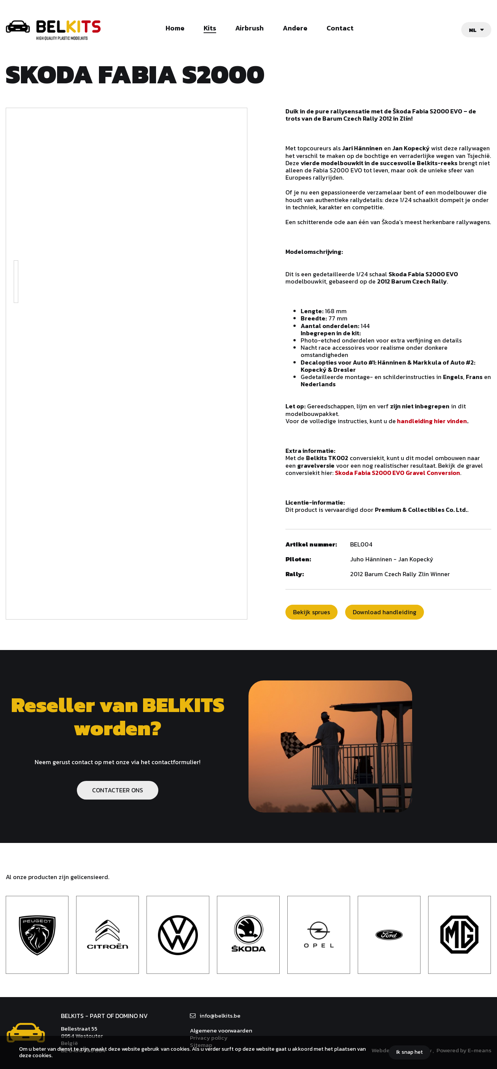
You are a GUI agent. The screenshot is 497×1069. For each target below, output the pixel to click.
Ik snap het (409, 1052)
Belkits (26, 1033)
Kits (210, 28)
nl (472, 29)
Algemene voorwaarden (221, 1030)
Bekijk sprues (311, 612)
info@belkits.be (220, 1015)
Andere (295, 28)
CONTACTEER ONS (117, 790)
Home (175, 28)
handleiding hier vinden (432, 420)
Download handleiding (384, 612)
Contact (340, 28)
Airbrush (249, 28)
